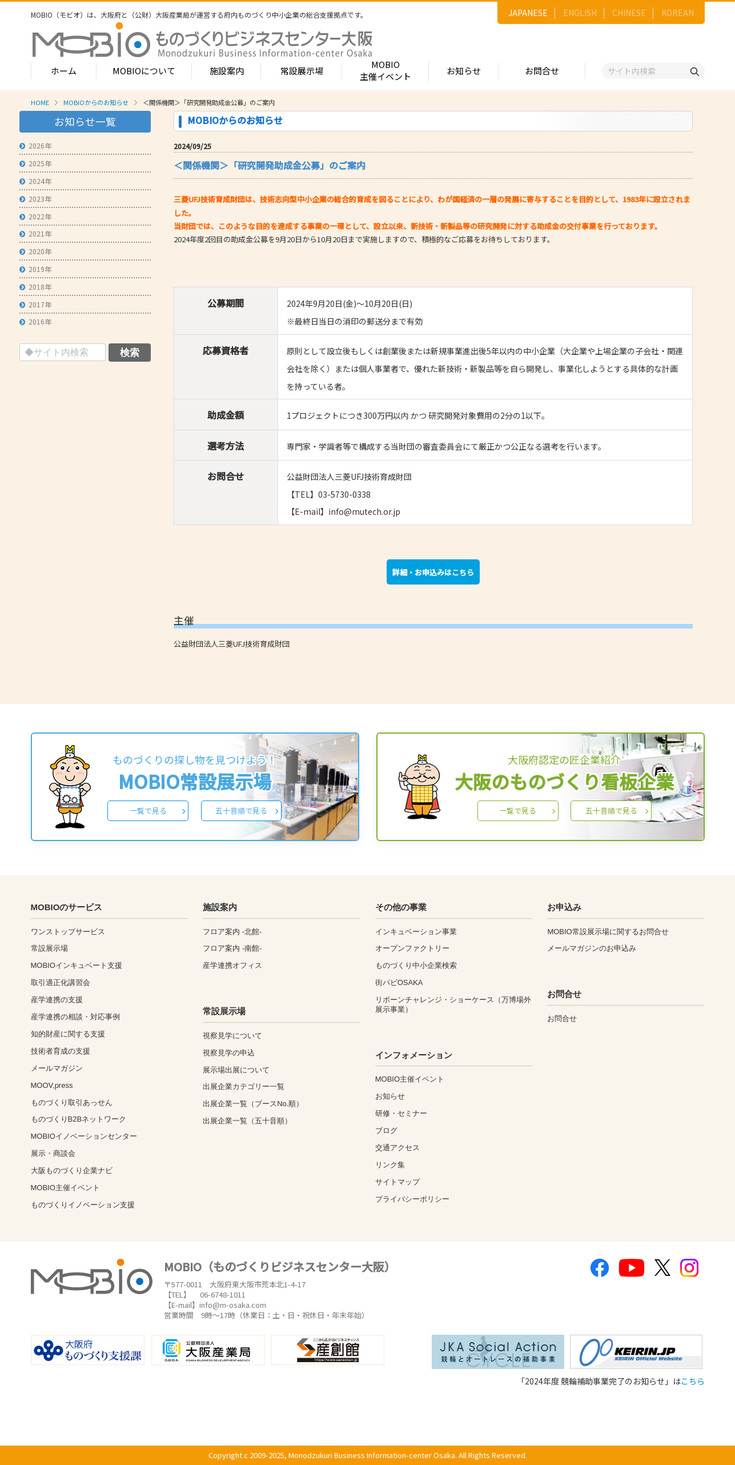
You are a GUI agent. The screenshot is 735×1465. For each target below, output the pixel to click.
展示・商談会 (53, 1153)
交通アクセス (397, 1147)
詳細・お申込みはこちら (433, 572)
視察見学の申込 (229, 1052)
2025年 (35, 163)
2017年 (35, 304)
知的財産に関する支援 (68, 1034)
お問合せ (542, 71)
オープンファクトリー (412, 948)
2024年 (35, 181)
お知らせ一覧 (85, 121)
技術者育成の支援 (60, 1051)
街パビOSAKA (399, 982)
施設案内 (227, 71)
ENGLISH (580, 12)
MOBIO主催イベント (385, 70)
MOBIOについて (144, 71)
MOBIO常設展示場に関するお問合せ (607, 931)
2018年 (35, 286)
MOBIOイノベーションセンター (84, 1136)
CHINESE (629, 12)
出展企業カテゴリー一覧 (243, 1086)
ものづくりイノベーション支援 (83, 1204)
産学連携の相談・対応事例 (75, 1016)
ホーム (64, 71)
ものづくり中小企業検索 (416, 965)
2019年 (35, 269)
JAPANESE (528, 12)
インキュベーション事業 (416, 931)
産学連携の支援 (57, 999)
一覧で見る (148, 810)
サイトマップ (397, 1182)
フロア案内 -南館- (232, 948)
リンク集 (390, 1164)
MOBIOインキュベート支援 (76, 965)
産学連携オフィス (232, 965)
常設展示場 (301, 71)
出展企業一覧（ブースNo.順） (253, 1103)
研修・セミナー (401, 1113)
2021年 (35, 233)
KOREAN (677, 12)
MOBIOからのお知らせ (95, 102)
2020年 (35, 251)
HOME (40, 102)
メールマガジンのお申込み (591, 948)
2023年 (35, 198)
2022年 (35, 216)
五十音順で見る (241, 810)
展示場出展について (236, 1070)
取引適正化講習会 (60, 982)
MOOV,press (52, 1085)
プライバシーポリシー (412, 1199)
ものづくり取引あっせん (72, 1102)
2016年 (35, 321)
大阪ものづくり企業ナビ (72, 1170)
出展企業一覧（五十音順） (247, 1120)
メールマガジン (57, 1068)
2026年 (35, 145)
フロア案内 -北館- (232, 931)
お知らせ (464, 71)
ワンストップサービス (68, 931)
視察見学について (232, 1035)
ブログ (386, 1130)
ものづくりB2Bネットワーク (79, 1119)
